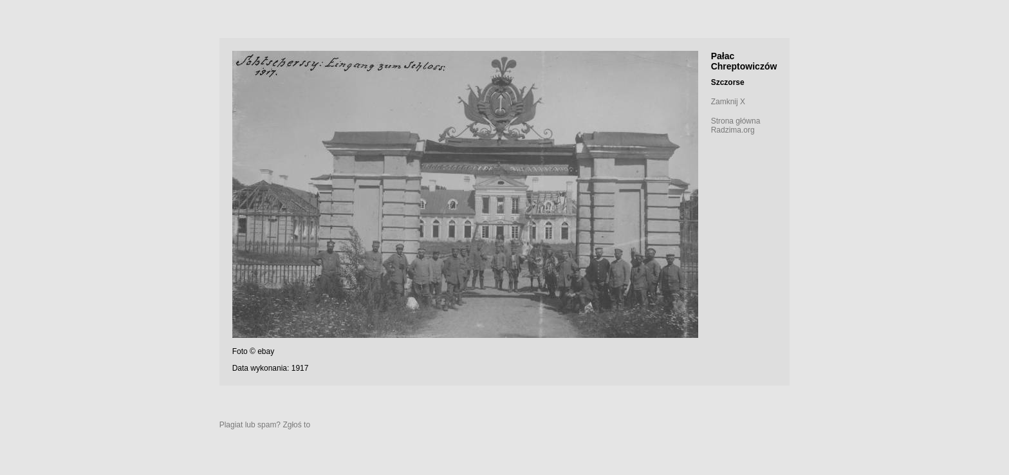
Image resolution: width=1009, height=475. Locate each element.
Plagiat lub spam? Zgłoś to (264, 424)
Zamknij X (728, 101)
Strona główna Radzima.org (736, 125)
